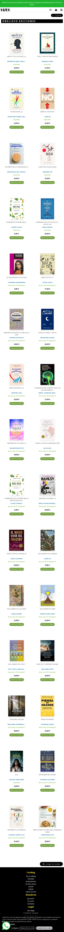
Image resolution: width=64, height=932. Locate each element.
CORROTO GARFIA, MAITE (47, 614)
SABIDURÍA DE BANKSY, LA (47, 498)
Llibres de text (31, 892)
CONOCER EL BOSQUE (16, 719)
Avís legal (30, 911)
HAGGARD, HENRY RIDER (16, 779)
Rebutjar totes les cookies (27, 928)
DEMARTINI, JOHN (16, 393)
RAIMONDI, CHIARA (47, 61)
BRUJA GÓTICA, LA (47, 277)
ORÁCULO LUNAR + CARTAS (47, 333)
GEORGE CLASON (16, 227)
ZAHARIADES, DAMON (47, 724)
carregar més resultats (53, 864)
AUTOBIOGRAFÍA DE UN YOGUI (16, 277)
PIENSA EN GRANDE (47, 719)
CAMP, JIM (47, 116)
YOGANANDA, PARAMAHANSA (16, 282)
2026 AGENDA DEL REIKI (47, 609)
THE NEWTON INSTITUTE (16, 448)
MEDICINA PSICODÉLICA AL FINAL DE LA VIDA (16, 334)
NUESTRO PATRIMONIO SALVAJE (47, 664)
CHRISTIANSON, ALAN (47, 835)
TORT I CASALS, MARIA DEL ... (16, 669)
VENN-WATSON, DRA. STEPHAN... (16, 172)
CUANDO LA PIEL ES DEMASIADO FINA (47, 443)
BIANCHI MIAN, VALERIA (47, 337)
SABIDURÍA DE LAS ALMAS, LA (16, 443)
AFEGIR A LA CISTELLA (17, 72)
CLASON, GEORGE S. (17, 503)
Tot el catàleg (31, 876)
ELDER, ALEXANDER (17, 558)
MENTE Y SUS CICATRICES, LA (16, 56)
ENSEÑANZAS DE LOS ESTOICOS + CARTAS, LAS (47, 223)
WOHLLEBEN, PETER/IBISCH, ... (17, 724)
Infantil (30, 889)
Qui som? (30, 899)
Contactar (30, 904)
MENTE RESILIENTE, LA (16, 388)
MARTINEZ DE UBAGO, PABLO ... (16, 61)
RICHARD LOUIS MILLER (17, 337)
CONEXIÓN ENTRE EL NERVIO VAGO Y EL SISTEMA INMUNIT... (47, 389)
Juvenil (30, 887)
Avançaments (31, 881)
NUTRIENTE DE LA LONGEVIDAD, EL (16, 167)
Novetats (31, 879)
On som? (31, 901)
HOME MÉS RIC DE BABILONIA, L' (16, 222)
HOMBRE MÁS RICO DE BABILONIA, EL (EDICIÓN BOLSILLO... (17, 499)
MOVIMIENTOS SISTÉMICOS (17, 830)
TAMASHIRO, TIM (47, 172)
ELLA (16, 775)
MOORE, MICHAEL (47, 227)
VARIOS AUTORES (16, 614)
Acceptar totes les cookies (44, 928)
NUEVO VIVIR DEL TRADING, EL (16, 554)
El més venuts (31, 884)
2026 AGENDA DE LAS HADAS (16, 609)
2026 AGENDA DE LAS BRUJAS (47, 554)
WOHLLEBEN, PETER (47, 669)
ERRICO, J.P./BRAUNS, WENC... (47, 393)
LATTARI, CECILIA (47, 282)
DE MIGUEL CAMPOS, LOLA (16, 835)
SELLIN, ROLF (47, 448)
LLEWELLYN (47, 558)
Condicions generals (30, 913)
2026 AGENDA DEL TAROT (16, 664)
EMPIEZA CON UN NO (47, 112)
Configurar (15, 928)
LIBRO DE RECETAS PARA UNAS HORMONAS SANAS (47, 831)
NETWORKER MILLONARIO (47, 775)
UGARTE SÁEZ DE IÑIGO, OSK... (17, 116)
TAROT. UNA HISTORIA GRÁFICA (47, 56)
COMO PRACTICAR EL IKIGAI (47, 167)
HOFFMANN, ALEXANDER (47, 779)
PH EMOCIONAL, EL (16, 112)
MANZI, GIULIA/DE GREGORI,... (47, 503)
